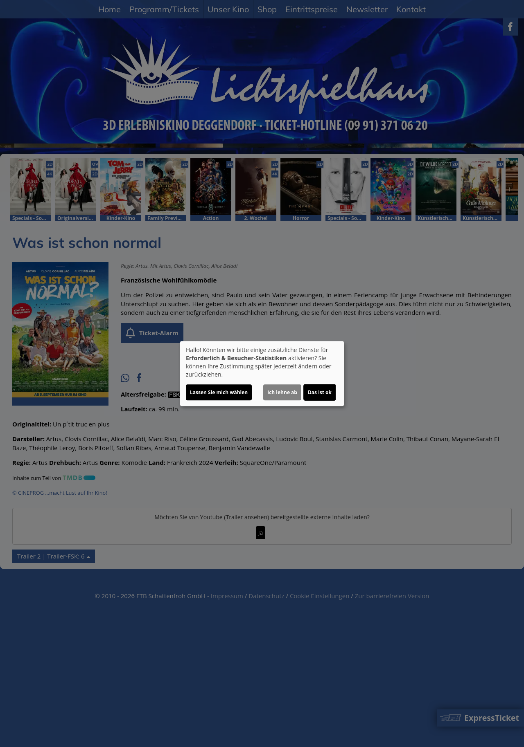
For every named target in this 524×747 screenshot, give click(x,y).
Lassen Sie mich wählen (219, 392)
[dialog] (262, 373)
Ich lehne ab (282, 392)
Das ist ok (320, 392)
